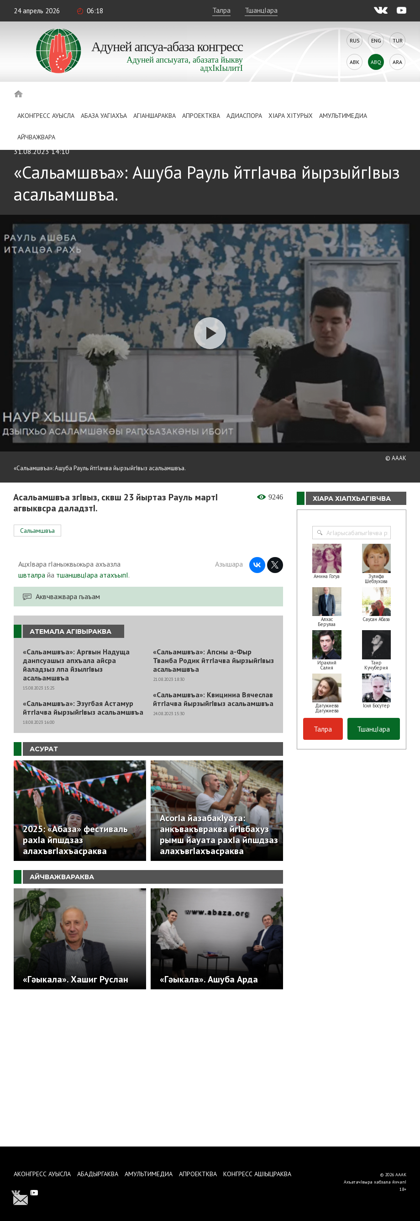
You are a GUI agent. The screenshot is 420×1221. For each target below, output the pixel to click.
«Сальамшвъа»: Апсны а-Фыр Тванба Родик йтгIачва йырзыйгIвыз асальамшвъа (213, 661)
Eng (376, 40)
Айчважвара (36, 137)
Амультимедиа (343, 115)
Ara (397, 61)
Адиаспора (244, 115)
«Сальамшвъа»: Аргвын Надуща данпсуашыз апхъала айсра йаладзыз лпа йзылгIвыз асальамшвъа (76, 665)
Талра (221, 10)
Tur (398, 40)
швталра (31, 574)
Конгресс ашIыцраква (257, 1174)
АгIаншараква (154, 115)
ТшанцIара (261, 10)
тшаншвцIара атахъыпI (92, 574)
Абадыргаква (97, 1174)
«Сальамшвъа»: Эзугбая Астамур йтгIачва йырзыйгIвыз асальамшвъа (83, 708)
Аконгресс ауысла (45, 115)
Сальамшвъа (37, 530)
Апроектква (201, 115)
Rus (355, 40)
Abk (354, 61)
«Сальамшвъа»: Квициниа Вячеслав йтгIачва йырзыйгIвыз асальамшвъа (213, 699)
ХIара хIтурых (290, 115)
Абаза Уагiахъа (104, 115)
